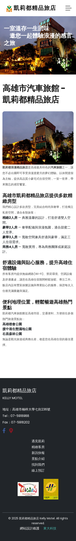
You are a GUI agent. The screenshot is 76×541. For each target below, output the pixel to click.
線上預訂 (38, 470)
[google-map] (11, 431)
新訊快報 (38, 453)
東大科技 (49, 528)
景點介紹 (38, 458)
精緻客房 (38, 447)
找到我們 (38, 464)
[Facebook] (4, 431)
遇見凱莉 (38, 441)
